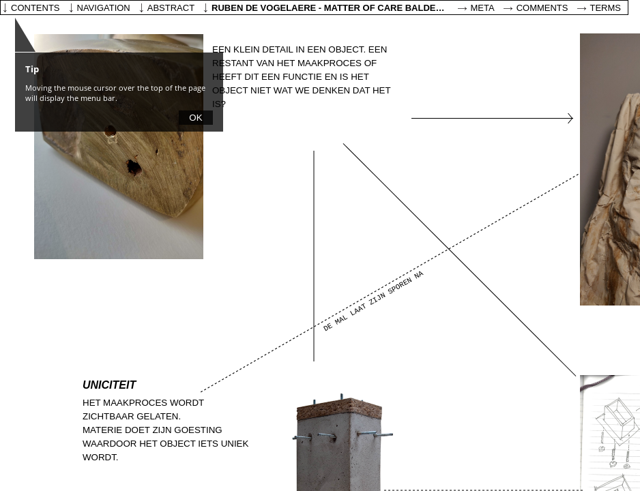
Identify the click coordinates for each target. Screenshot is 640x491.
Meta (483, 8)
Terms (606, 8)
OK (195, 118)
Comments (542, 8)
